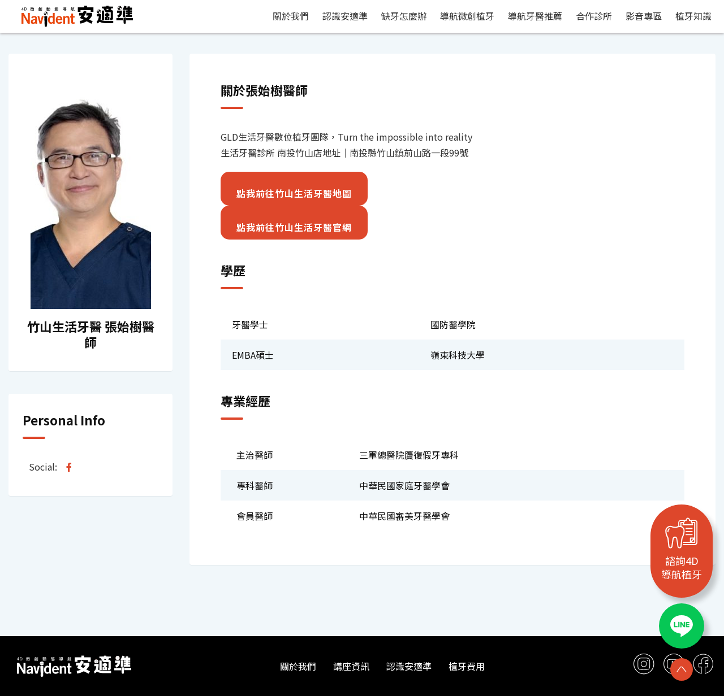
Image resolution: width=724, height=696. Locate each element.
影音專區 (644, 16)
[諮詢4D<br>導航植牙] (682, 533)
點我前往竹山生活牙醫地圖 (294, 193)
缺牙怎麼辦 (403, 16)
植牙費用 (467, 666)
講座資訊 (351, 666)
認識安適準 (345, 16)
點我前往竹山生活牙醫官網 (294, 227)
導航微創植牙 (467, 16)
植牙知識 (693, 16)
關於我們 (291, 16)
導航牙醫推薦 (535, 16)
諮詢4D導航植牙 (681, 567)
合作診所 (594, 16)
